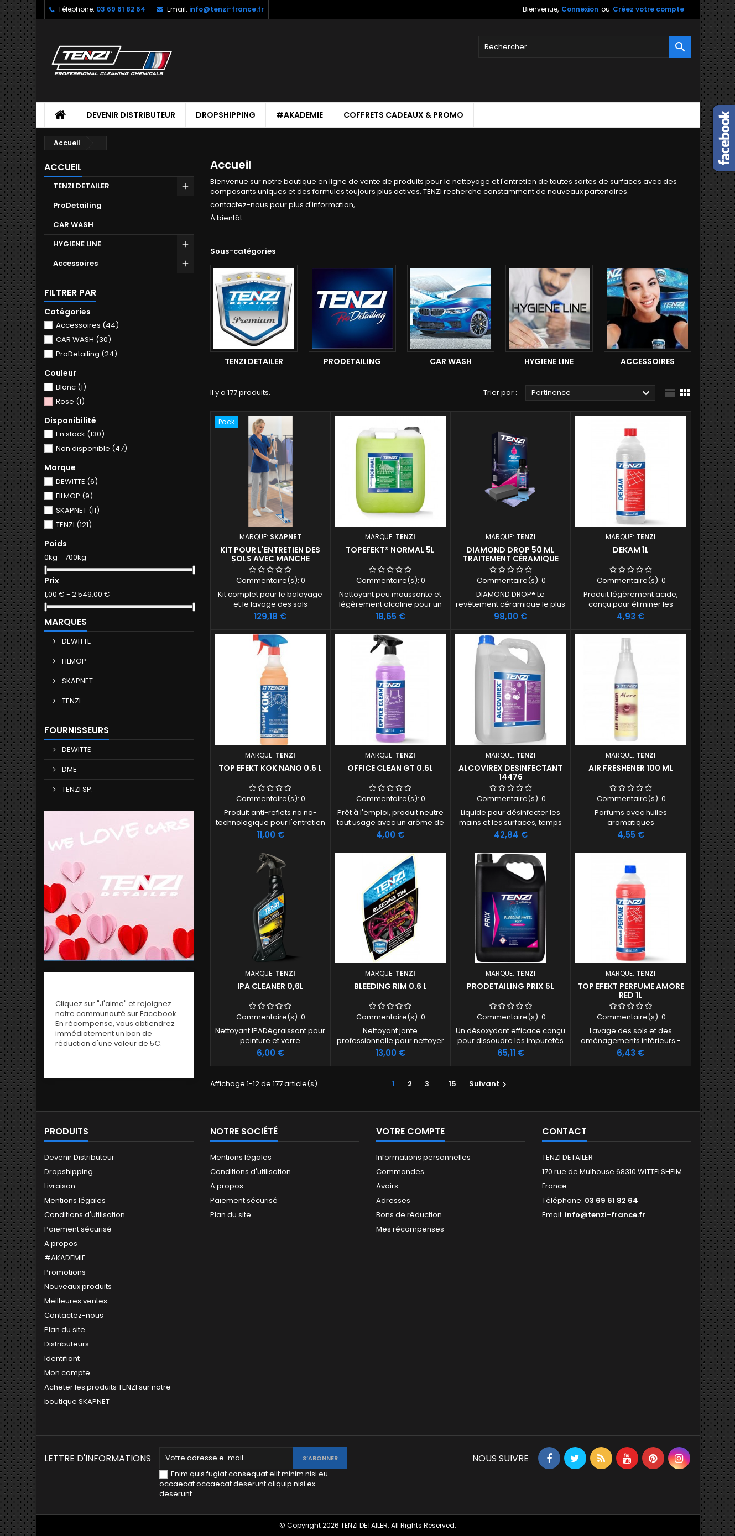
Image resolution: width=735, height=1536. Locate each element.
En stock (80, 434)
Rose (70, 401)
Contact (564, 1131)
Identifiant (62, 1358)
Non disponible (91, 448)
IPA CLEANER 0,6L (270, 986)
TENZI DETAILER (81, 186)
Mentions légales (75, 1200)
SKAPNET (78, 510)
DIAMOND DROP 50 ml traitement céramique (511, 554)
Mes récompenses (410, 1229)
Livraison (59, 1186)
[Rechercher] (584, 47)
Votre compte (410, 1131)
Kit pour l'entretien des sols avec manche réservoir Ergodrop (270, 558)
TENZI (74, 524)
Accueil (63, 167)
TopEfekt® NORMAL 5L (390, 549)
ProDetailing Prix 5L (510, 986)
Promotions (65, 1272)
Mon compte (67, 1372)
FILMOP (74, 496)
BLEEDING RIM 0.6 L (390, 986)
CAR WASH (73, 224)
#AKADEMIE (299, 114)
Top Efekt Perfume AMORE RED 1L (630, 991)
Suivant (489, 1084)
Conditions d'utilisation (84, 1214)
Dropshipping (226, 114)
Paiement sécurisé (78, 1229)
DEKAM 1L (631, 549)
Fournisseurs (76, 730)
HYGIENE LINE (77, 244)
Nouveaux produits (78, 1286)
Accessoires (75, 263)
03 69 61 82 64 (120, 9)
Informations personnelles (423, 1157)
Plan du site (64, 1329)
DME (68, 769)
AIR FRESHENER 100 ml (630, 768)
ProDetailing (77, 205)
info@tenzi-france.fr (226, 9)
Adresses (393, 1200)
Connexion (579, 9)
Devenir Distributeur (130, 114)
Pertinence (592, 393)
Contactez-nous (73, 1315)
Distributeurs (66, 1344)
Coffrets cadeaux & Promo (403, 114)
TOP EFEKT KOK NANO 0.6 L (270, 768)
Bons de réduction (409, 1214)
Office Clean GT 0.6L (390, 768)
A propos (60, 1243)
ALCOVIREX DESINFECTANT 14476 (510, 772)
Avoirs (387, 1186)
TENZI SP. (76, 789)
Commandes (400, 1171)
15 (452, 1084)
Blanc (71, 387)
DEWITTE (77, 481)
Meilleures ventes (75, 1301)
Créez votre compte (648, 9)
